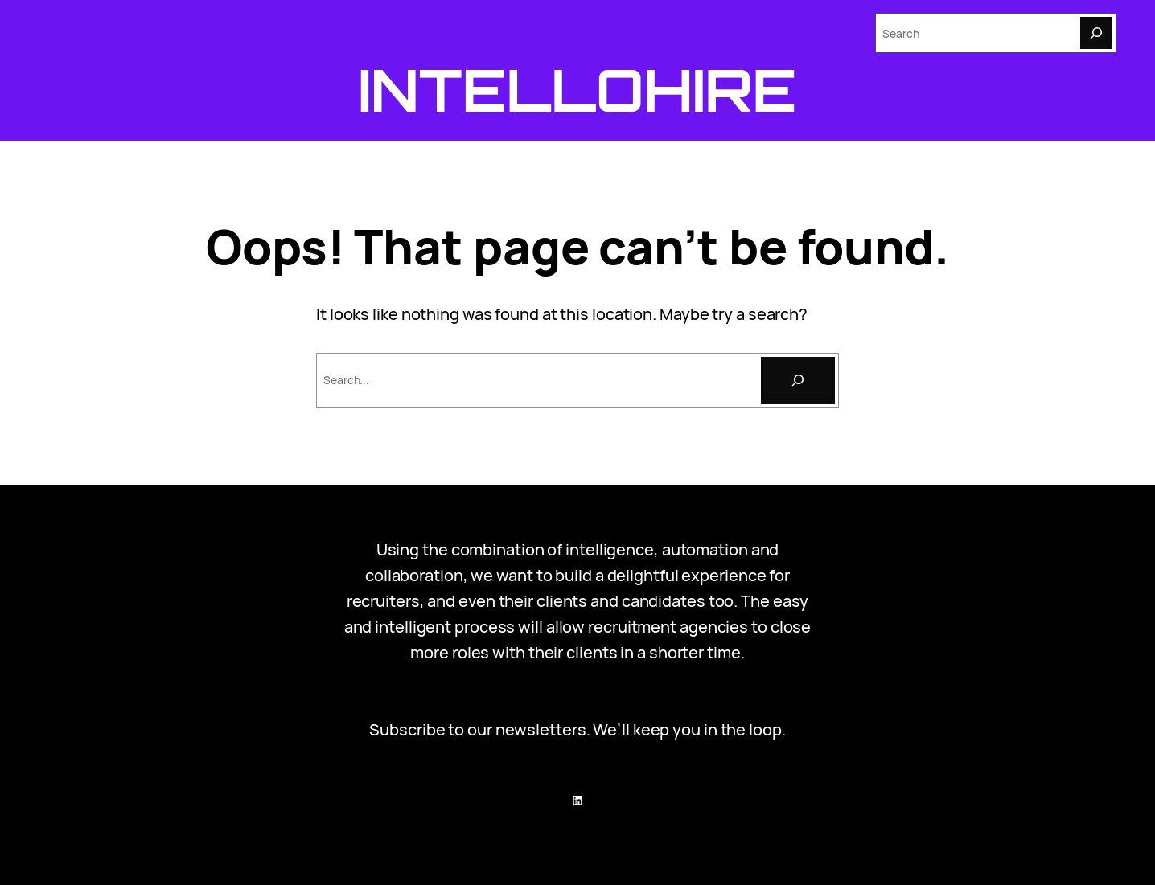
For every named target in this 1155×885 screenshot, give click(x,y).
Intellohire (577, 89)
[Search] (1096, 33)
